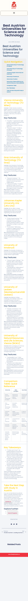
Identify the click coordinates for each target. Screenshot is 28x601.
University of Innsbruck (13, 76)
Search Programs (12, 513)
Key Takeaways (11, 88)
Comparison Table (11, 85)
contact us (8, 501)
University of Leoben (12, 79)
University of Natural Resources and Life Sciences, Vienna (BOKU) (15, 82)
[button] (14, 13)
